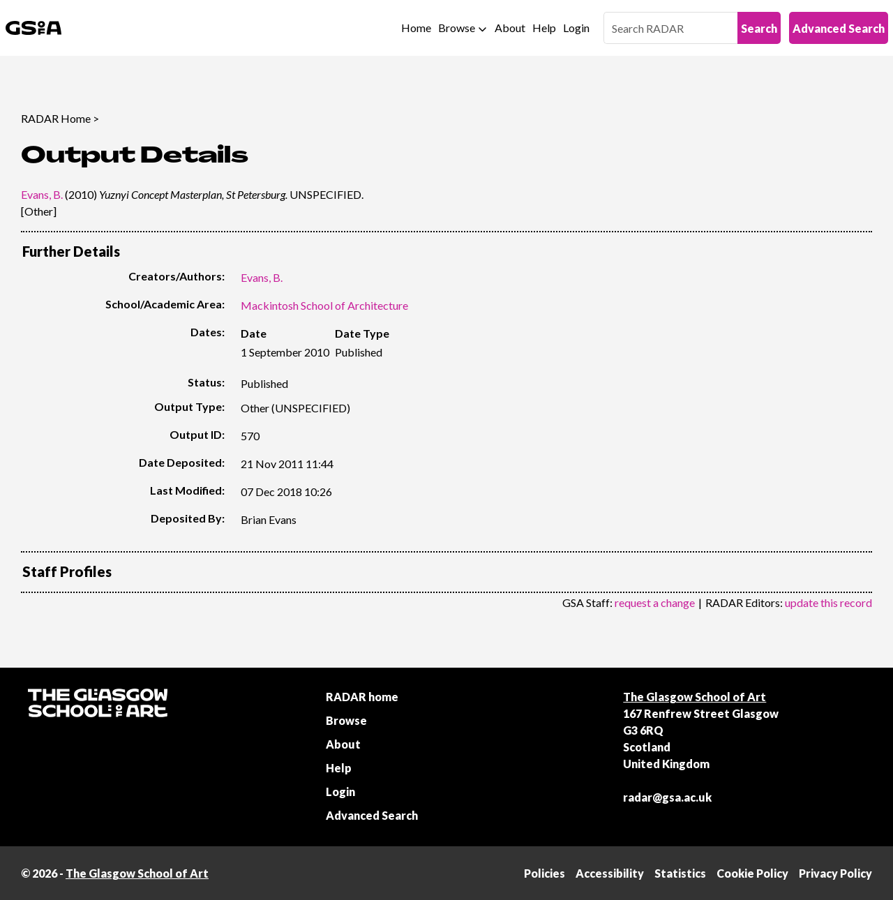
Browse (456, 27)
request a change (655, 602)
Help (544, 27)
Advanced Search (839, 28)
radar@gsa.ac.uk (667, 797)
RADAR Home (56, 118)
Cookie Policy (752, 873)
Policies (544, 873)
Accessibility (610, 873)
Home (416, 27)
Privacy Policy (835, 873)
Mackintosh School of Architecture (324, 305)
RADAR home (362, 696)
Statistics (680, 873)
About (510, 27)
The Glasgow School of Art (694, 696)
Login (576, 27)
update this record (828, 602)
